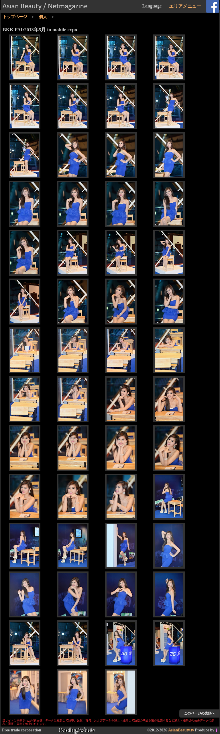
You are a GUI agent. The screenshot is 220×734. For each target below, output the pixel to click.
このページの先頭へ (199, 713)
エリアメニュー (185, 6)
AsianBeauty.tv (181, 730)
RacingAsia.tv (77, 730)
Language (152, 5)
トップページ (15, 17)
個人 (43, 17)
